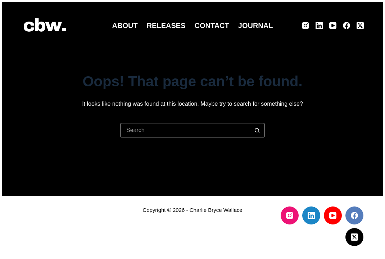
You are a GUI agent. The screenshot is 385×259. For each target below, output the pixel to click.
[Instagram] (305, 25)
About (125, 25)
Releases (166, 25)
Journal (255, 25)
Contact (211, 25)
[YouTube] (332, 25)
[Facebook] (346, 25)
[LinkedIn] (319, 25)
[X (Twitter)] (360, 25)
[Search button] (257, 130)
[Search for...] (185, 130)
